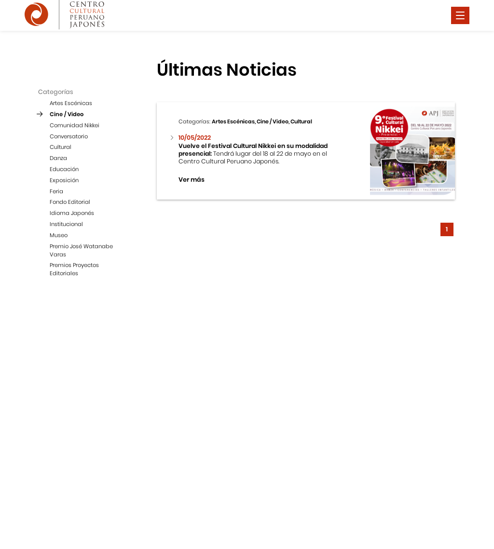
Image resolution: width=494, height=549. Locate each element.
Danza (58, 158)
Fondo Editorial (70, 202)
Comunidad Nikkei (74, 125)
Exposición (64, 180)
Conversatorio (69, 136)
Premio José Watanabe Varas (81, 250)
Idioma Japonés (72, 213)
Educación (64, 169)
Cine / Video (66, 114)
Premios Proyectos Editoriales (74, 269)
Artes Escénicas (71, 103)
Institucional (66, 224)
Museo (59, 235)
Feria (56, 191)
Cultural (60, 147)
